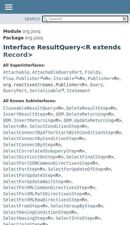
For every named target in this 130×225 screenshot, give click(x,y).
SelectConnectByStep (28, 144)
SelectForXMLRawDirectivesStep (41, 199)
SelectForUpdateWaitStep (33, 181)
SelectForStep (20, 169)
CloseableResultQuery (29, 108)
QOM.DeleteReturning (81, 114)
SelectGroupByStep (73, 205)
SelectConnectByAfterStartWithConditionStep (58, 132)
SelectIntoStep (74, 218)
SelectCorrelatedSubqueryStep (40, 150)
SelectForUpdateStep (28, 175)
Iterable (63, 78)
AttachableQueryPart (57, 72)
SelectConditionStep (54, 126)
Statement (78, 90)
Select (11, 126)
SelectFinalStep (86, 156)
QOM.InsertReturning (28, 120)
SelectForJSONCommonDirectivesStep (46, 163)
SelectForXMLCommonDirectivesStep (45, 187)
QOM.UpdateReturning (88, 120)
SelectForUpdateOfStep (75, 169)
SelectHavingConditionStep (36, 212)
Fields (93, 72)
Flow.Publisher (21, 78)
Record (15, 54)
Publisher (100, 78)
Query (96, 84)
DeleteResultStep (87, 108)
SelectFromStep (21, 205)
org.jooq (31, 31)
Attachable (16, 72)
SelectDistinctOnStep (29, 156)
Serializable (45, 90)
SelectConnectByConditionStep (40, 138)
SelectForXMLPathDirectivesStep (42, 193)
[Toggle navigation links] (8, 7)
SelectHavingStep (24, 218)
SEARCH (32, 19)
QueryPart (15, 90)
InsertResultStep (24, 114)
